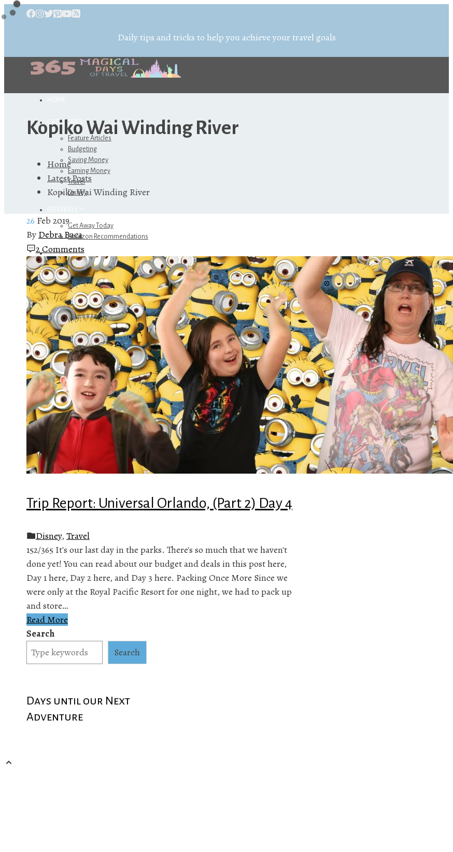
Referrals (66, 209)
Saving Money (88, 160)
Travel (78, 536)
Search (40, 633)
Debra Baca (60, 234)
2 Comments (60, 249)
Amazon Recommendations (108, 236)
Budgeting (82, 149)
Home (56, 100)
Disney (49, 536)
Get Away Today (91, 225)
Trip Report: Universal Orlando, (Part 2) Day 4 (159, 503)
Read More (47, 619)
